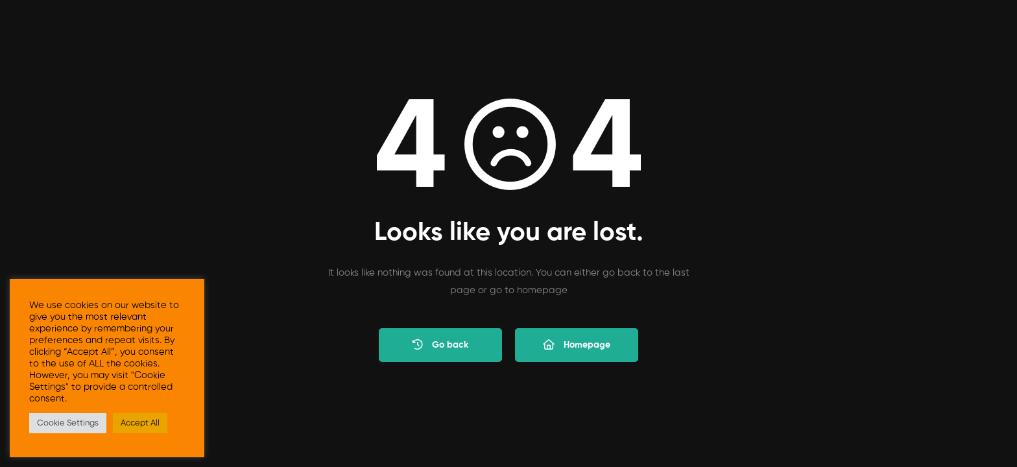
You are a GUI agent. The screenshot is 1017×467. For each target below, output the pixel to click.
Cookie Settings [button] (68, 423)
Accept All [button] (140, 423)
